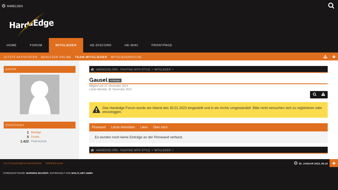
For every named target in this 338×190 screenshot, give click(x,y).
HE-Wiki (131, 45)
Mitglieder (66, 45)
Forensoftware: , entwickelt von (48, 173)
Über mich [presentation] (160, 127)
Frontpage (162, 45)
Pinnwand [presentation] (99, 127)
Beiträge (36, 132)
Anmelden (15, 6)
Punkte (35, 136)
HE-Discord (100, 45)
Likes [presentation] (144, 127)
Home (12, 45)
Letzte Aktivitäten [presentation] (123, 127)
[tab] (99, 127)
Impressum (54, 163)
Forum (36, 45)
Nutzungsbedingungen (23, 163)
